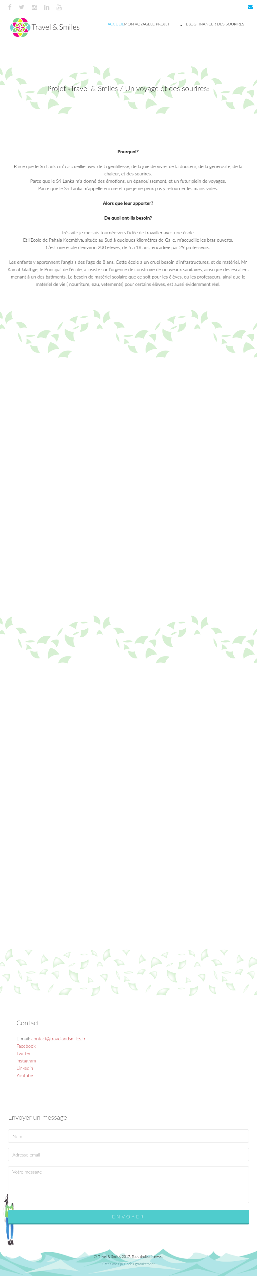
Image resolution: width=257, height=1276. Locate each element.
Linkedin (24, 1068)
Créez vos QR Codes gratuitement (128, 1264)
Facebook (25, 1046)
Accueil (116, 23)
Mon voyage (137, 23)
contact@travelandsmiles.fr (58, 1038)
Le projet (168, 25)
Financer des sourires (220, 23)
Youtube (24, 1075)
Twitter (23, 1053)
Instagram (26, 1060)
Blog (191, 23)
